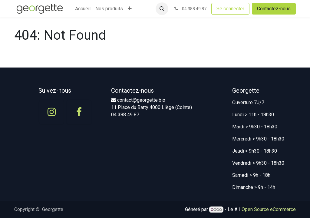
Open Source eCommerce (269, 209)
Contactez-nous (274, 9)
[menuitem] (83, 9)
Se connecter (230, 9)
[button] (162, 8)
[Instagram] (51, 112)
